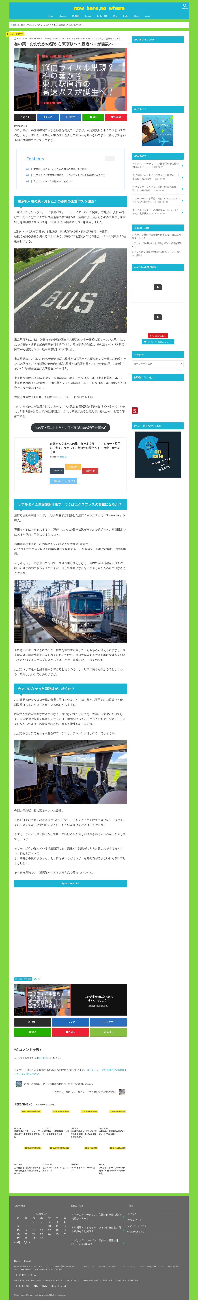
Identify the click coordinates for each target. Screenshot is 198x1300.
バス (38, 979)
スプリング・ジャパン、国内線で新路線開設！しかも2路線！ (154, 189)
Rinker (61, 457)
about (147, 16)
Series (88, 16)
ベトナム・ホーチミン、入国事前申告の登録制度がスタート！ (155, 165)
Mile (115, 16)
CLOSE (110, 158)
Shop (136, 16)
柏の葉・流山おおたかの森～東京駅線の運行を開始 (69, 427)
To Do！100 (102, 16)
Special (62, 16)
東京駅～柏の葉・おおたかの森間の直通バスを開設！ (61, 169)
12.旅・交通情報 (24, 979)
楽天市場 (90, 470)
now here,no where (99, 7)
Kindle (57, 470)
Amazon (73, 467)
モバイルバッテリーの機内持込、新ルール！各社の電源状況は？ (155, 212)
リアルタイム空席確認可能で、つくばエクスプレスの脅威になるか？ (69, 175)
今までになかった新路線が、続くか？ (53, 181)
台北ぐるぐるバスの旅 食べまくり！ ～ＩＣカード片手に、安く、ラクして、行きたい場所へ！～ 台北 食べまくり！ (85, 448)
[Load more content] (158, 336)
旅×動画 (75, 16)
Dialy (125, 16)
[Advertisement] (70, 927)
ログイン (42, 1058)
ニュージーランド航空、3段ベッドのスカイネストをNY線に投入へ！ (156, 200)
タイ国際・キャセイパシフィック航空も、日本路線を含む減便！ (155, 177)
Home (50, 16)
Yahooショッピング (63, 481)
